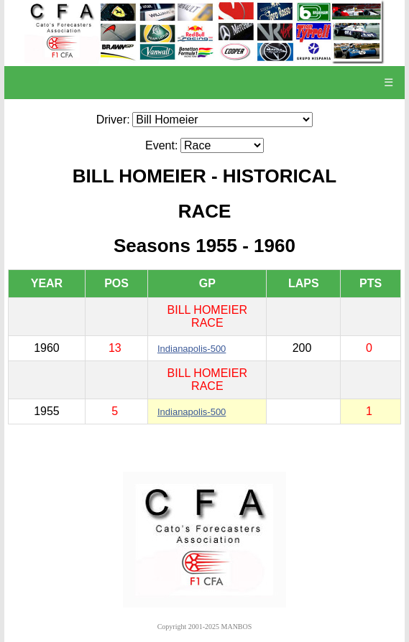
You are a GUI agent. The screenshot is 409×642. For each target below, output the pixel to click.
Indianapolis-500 (191, 348)
